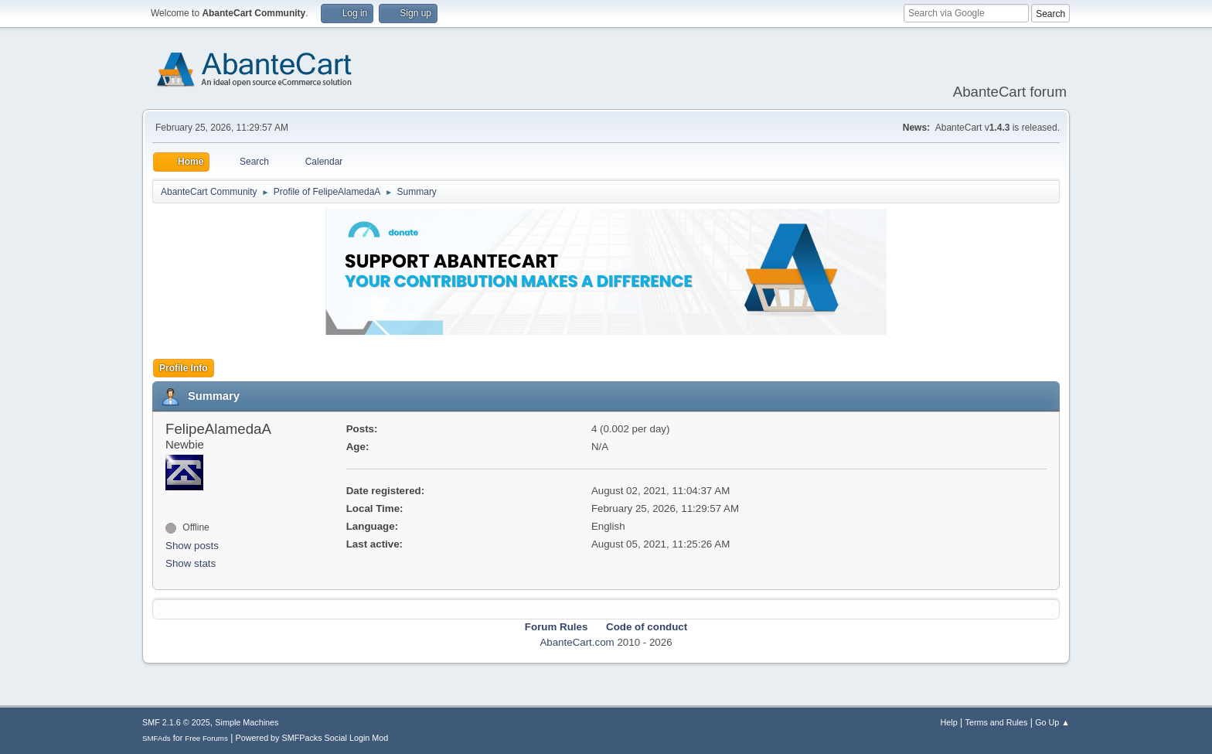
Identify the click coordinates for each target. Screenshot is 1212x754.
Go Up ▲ (1052, 722)
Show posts (192, 545)
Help (949, 722)
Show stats (190, 563)
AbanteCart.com (577, 642)
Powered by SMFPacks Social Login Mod (312, 737)
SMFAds (156, 738)
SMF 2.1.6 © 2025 (176, 722)
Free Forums (206, 738)
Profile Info (183, 368)
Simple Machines (246, 722)
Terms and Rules (996, 722)
